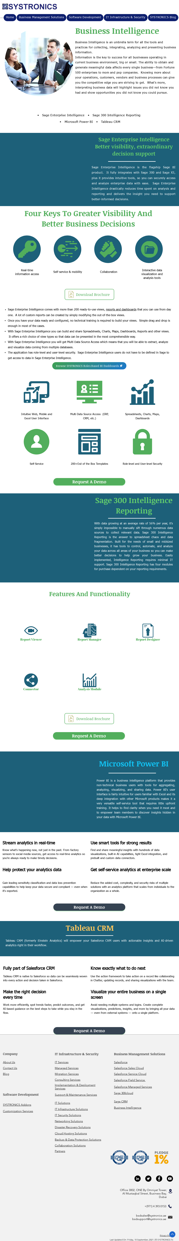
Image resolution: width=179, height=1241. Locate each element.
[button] (126, 17)
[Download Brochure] (89, 294)
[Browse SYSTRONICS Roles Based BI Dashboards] (89, 365)
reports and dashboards (121, 309)
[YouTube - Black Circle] (170, 1178)
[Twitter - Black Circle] (148, 1178)
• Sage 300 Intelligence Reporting (114, 115)
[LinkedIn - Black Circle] (137, 1178)
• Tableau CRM (108, 122)
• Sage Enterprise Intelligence (61, 115)
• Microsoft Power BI (76, 122)
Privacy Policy (166, 1235)
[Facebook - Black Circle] (159, 1178)
